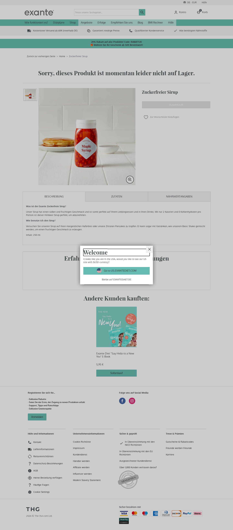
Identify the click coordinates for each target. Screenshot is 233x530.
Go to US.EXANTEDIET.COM (119, 271)
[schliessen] (149, 249)
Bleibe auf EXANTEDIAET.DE (116, 279)
